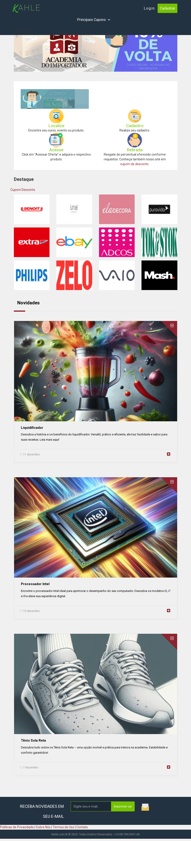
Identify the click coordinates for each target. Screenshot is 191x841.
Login (149, 8)
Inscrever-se (123, 806)
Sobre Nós (43, 827)
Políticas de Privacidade (17, 827)
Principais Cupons (94, 19)
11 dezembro (30, 454)
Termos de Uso (63, 827)
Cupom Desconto (22, 190)
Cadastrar (167, 8)
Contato (82, 827)
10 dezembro (30, 611)
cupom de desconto (134, 164)
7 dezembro (29, 767)
